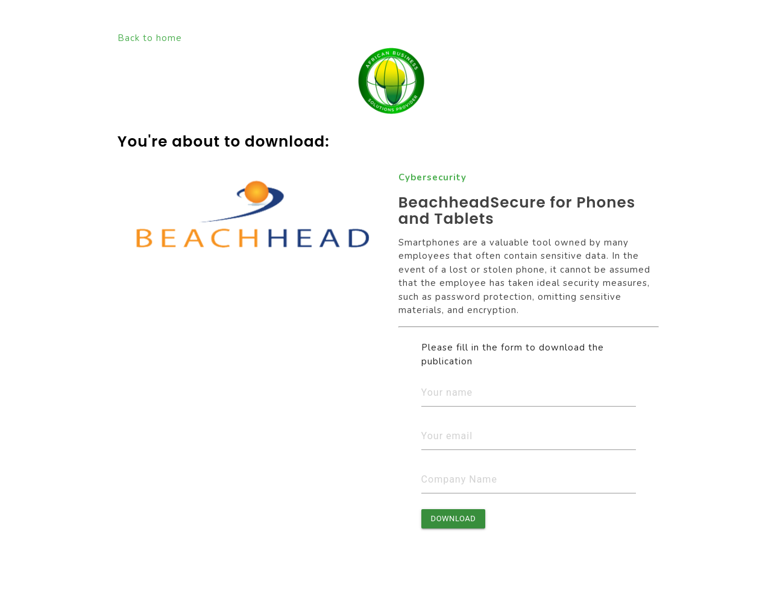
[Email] (528, 436)
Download (453, 518)
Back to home (150, 38)
